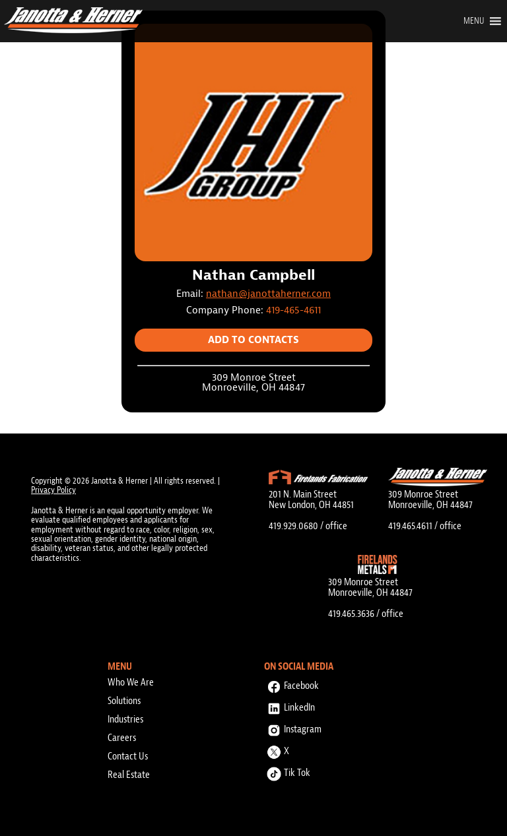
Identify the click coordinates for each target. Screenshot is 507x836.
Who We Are (131, 682)
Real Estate (129, 774)
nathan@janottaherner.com (268, 294)
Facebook (291, 684)
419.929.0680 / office (308, 525)
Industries (125, 719)
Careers (122, 737)
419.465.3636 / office (365, 613)
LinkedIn (289, 706)
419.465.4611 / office (424, 525)
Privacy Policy (53, 490)
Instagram (292, 727)
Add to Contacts (253, 340)
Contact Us (128, 756)
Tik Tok (287, 771)
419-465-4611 (293, 310)
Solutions (124, 700)
